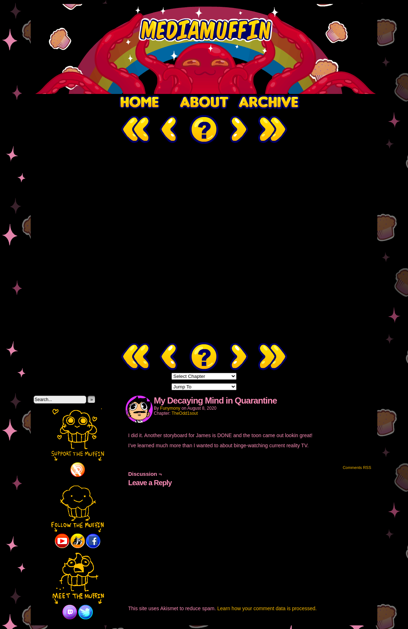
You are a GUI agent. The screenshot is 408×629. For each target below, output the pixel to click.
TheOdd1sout (185, 413)
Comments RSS (357, 467)
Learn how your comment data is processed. (267, 608)
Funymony (170, 408)
